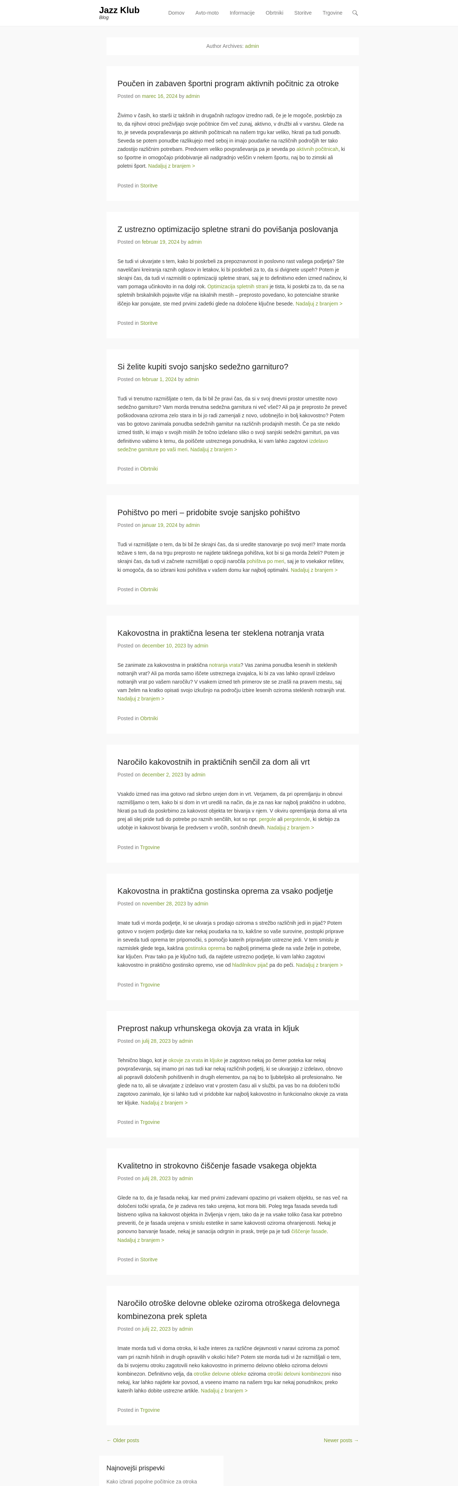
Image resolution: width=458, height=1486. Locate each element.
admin (252, 46)
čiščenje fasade (309, 1232)
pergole (267, 819)
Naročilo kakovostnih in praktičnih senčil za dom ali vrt (213, 762)
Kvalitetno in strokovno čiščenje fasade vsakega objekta (216, 1165)
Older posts (122, 1440)
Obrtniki (274, 13)
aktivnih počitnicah (317, 149)
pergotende (297, 819)
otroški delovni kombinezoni (298, 1374)
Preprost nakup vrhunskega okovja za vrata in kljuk (208, 1028)
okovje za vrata (185, 1060)
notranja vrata (225, 665)
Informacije (242, 13)
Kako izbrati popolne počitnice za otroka (151, 1482)
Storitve (303, 13)
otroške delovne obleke (220, 1374)
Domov (176, 13)
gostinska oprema (205, 948)
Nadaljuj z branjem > (171, 166)
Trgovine (332, 13)
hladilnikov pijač (250, 965)
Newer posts (341, 1440)
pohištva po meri (265, 562)
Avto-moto (207, 13)
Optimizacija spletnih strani (238, 287)
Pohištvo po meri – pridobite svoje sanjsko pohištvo (208, 512)
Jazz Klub (119, 10)
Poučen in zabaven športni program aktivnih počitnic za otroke (228, 83)
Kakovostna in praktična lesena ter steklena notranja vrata (220, 633)
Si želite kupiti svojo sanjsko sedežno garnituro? (202, 366)
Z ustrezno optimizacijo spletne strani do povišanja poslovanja (227, 229)
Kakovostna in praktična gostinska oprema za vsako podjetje (225, 891)
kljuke (216, 1060)
